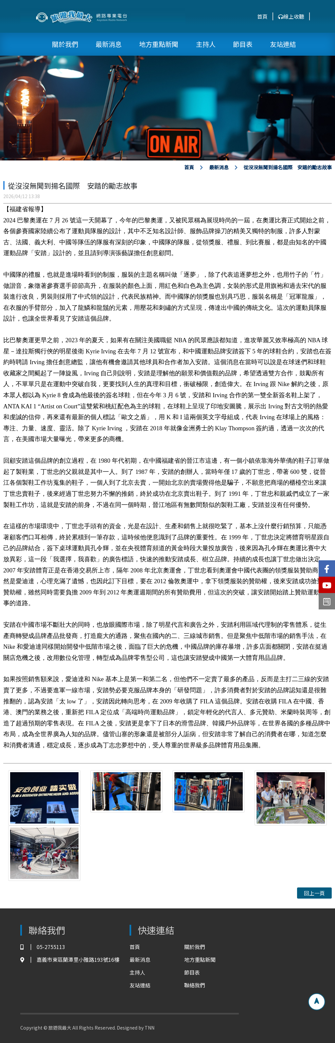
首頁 (262, 16)
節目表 (243, 44)
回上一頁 (314, 893)
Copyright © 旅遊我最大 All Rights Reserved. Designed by (82, 1027)
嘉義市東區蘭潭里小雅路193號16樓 (69, 959)
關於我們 (65, 44)
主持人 (206, 44)
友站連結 (283, 44)
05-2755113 (42, 947)
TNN (149, 1027)
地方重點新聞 (158, 44)
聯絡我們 (194, 985)
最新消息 (109, 44)
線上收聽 (291, 16)
